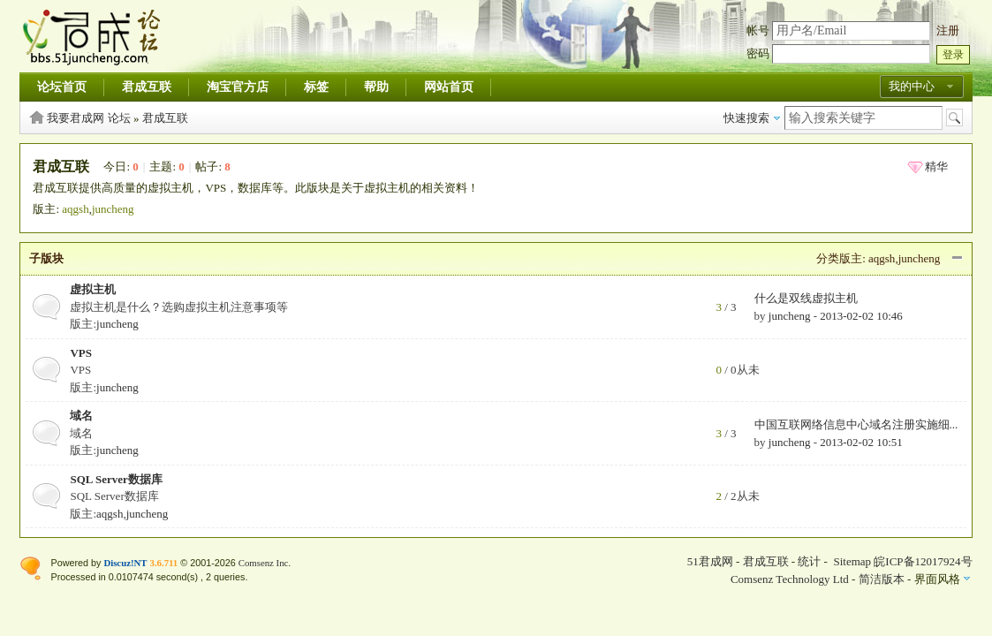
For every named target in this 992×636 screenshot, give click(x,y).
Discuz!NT (125, 562)
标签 (316, 87)
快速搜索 (746, 118)
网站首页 (448, 87)
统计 (809, 561)
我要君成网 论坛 (88, 118)
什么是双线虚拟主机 (806, 298)
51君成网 (710, 561)
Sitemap (852, 561)
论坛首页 (62, 87)
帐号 (757, 30)
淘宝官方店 (238, 87)
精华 (936, 166)
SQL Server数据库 (116, 479)
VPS (81, 353)
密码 (757, 53)
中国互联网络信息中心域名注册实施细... (856, 424)
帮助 (376, 87)
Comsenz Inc (264, 562)
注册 (947, 30)
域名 (81, 415)
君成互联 (146, 87)
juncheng (113, 209)
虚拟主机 (93, 289)
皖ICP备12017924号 (923, 561)
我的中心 (912, 86)
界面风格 (937, 579)
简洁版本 (882, 579)
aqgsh (75, 209)
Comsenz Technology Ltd (790, 579)
